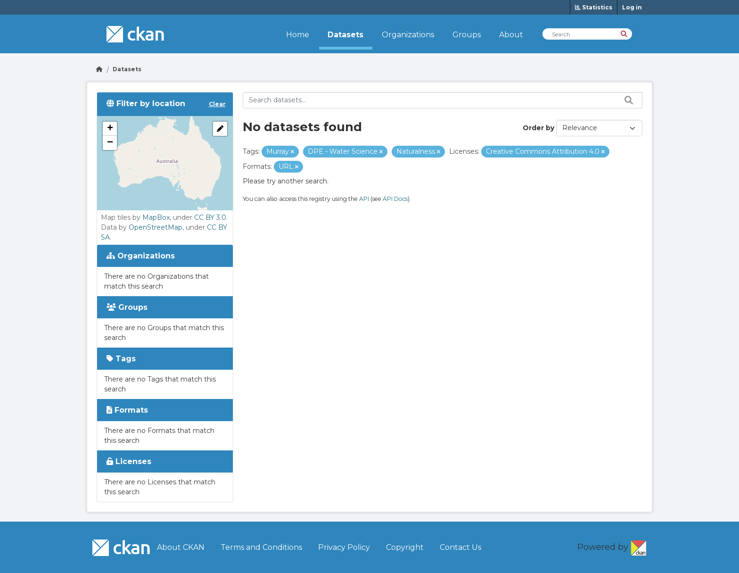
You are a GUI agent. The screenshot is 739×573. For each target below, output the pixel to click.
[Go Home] (99, 69)
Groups (466, 34)
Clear (217, 104)
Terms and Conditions (261, 547)
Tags (121, 358)
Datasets (345, 34)
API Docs (395, 198)
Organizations (408, 34)
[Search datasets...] (443, 100)
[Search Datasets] (587, 34)
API (364, 198)
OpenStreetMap (155, 227)
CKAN (639, 546)
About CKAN (181, 547)
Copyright (405, 547)
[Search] (625, 33)
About (511, 34)
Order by (538, 128)
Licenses (129, 461)
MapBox (156, 217)
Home (297, 34)
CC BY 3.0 (210, 217)
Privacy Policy (344, 547)
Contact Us (460, 547)
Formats (127, 410)
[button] (110, 129)
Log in (632, 7)
